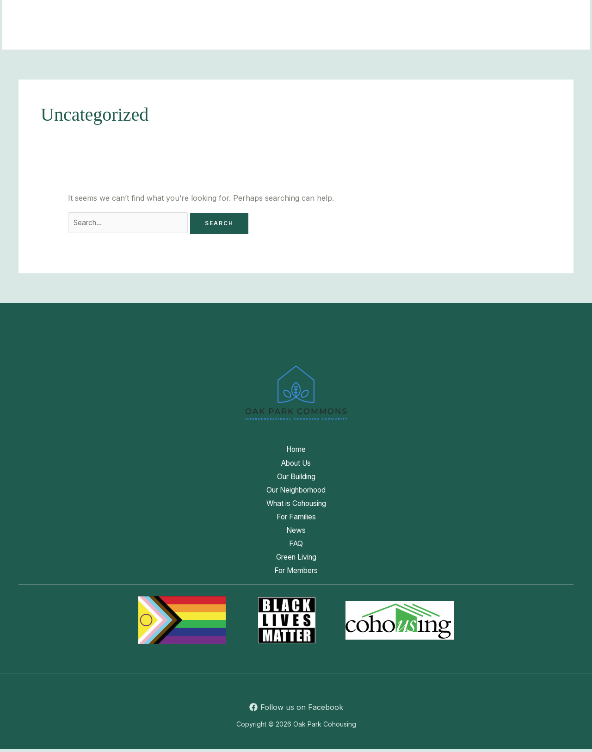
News (490, 13)
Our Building (198, 13)
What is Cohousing (362, 13)
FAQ (528, 13)
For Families (438, 13)
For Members (167, 36)
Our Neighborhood (274, 13)
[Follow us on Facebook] (296, 710)
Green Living (101, 36)
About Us (137, 13)
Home (89, 13)
